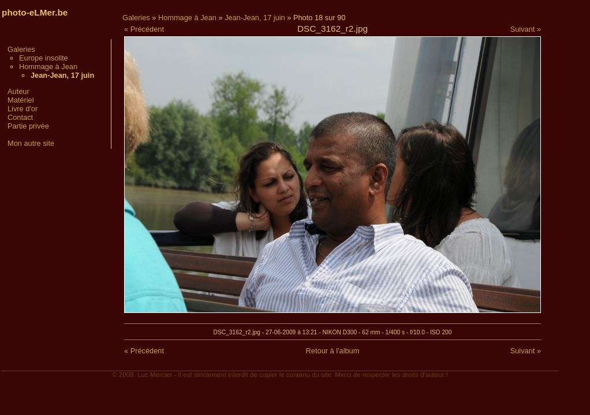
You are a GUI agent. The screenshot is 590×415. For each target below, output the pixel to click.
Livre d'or (23, 108)
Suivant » (525, 29)
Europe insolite (43, 58)
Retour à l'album (333, 350)
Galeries (21, 49)
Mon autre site (31, 143)
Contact (20, 117)
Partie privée (28, 126)
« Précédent (144, 29)
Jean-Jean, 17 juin (255, 17)
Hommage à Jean (48, 66)
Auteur (18, 91)
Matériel (21, 100)
